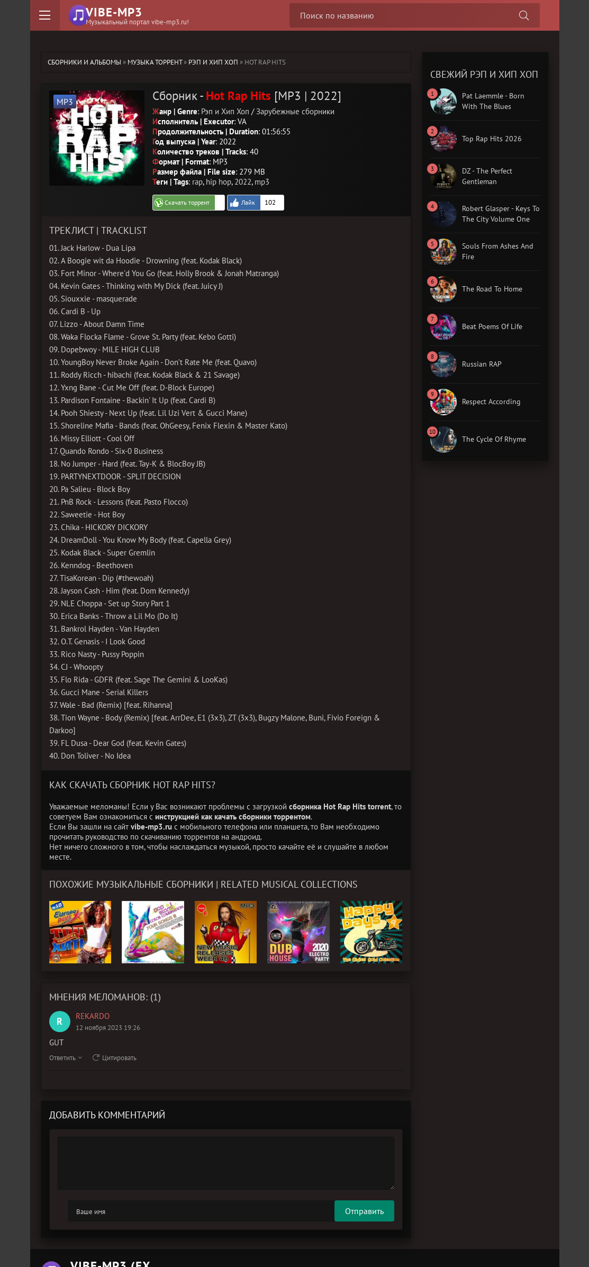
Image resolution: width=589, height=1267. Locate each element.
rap (197, 181)
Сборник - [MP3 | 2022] (243, 94)
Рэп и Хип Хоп (213, 62)
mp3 (262, 181)
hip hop (218, 181)
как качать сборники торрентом (256, 815)
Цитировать (115, 1056)
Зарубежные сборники (295, 110)
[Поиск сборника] (522, 15)
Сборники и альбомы (84, 62)
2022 (242, 181)
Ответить (65, 1056)
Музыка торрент (155, 62)
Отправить (87, 1210)
